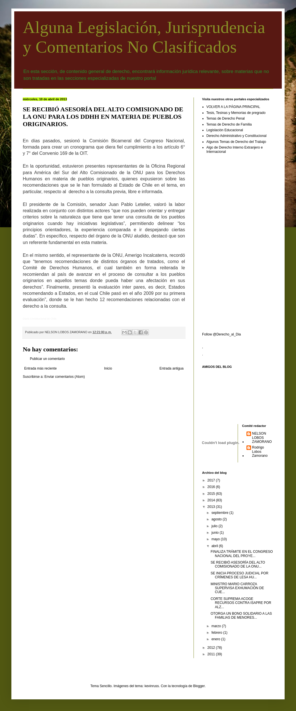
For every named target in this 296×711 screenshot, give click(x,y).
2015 (211, 494)
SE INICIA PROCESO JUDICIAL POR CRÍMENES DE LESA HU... (239, 575)
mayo (216, 539)
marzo (216, 626)
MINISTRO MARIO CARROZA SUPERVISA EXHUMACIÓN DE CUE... (237, 588)
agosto (217, 519)
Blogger (199, 686)
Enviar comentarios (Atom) (64, 377)
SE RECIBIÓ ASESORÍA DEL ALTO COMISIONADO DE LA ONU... (238, 564)
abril (215, 546)
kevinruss (152, 686)
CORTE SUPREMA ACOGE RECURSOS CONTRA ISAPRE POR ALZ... (241, 603)
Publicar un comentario (47, 359)
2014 (211, 500)
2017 (211, 480)
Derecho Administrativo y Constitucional (236, 136)
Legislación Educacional (224, 130)
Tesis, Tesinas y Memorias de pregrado (236, 113)
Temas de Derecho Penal (225, 118)
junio (215, 533)
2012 (211, 648)
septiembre (220, 513)
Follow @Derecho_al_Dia (221, 334)
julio (215, 526)
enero (216, 639)
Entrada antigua (171, 368)
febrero (217, 633)
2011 (211, 654)
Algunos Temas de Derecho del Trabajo (236, 142)
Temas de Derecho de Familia (229, 124)
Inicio (108, 368)
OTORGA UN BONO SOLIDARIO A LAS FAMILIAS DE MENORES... (241, 616)
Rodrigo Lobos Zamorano (260, 451)
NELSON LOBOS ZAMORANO (262, 437)
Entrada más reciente (40, 368)
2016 (211, 487)
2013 (211, 507)
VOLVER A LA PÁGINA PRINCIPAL (233, 107)
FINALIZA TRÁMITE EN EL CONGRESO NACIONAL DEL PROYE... (242, 554)
